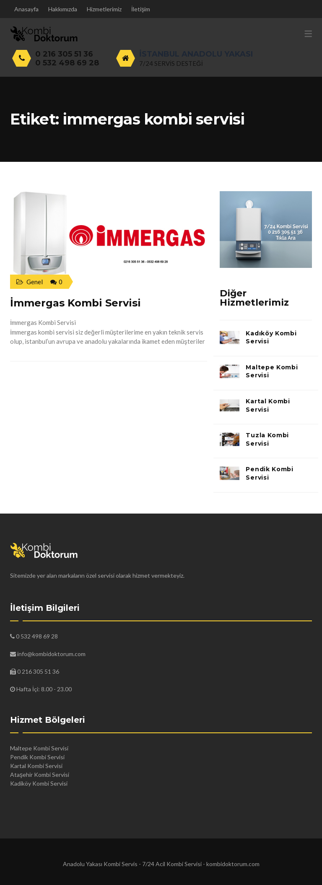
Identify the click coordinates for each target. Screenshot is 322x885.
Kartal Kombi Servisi (268, 405)
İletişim (140, 9)
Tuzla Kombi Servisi (267, 439)
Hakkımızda (62, 9)
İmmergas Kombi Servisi (75, 303)
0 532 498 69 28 (67, 62)
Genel (34, 281)
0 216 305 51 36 (64, 54)
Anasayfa (26, 9)
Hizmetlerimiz (104, 9)
